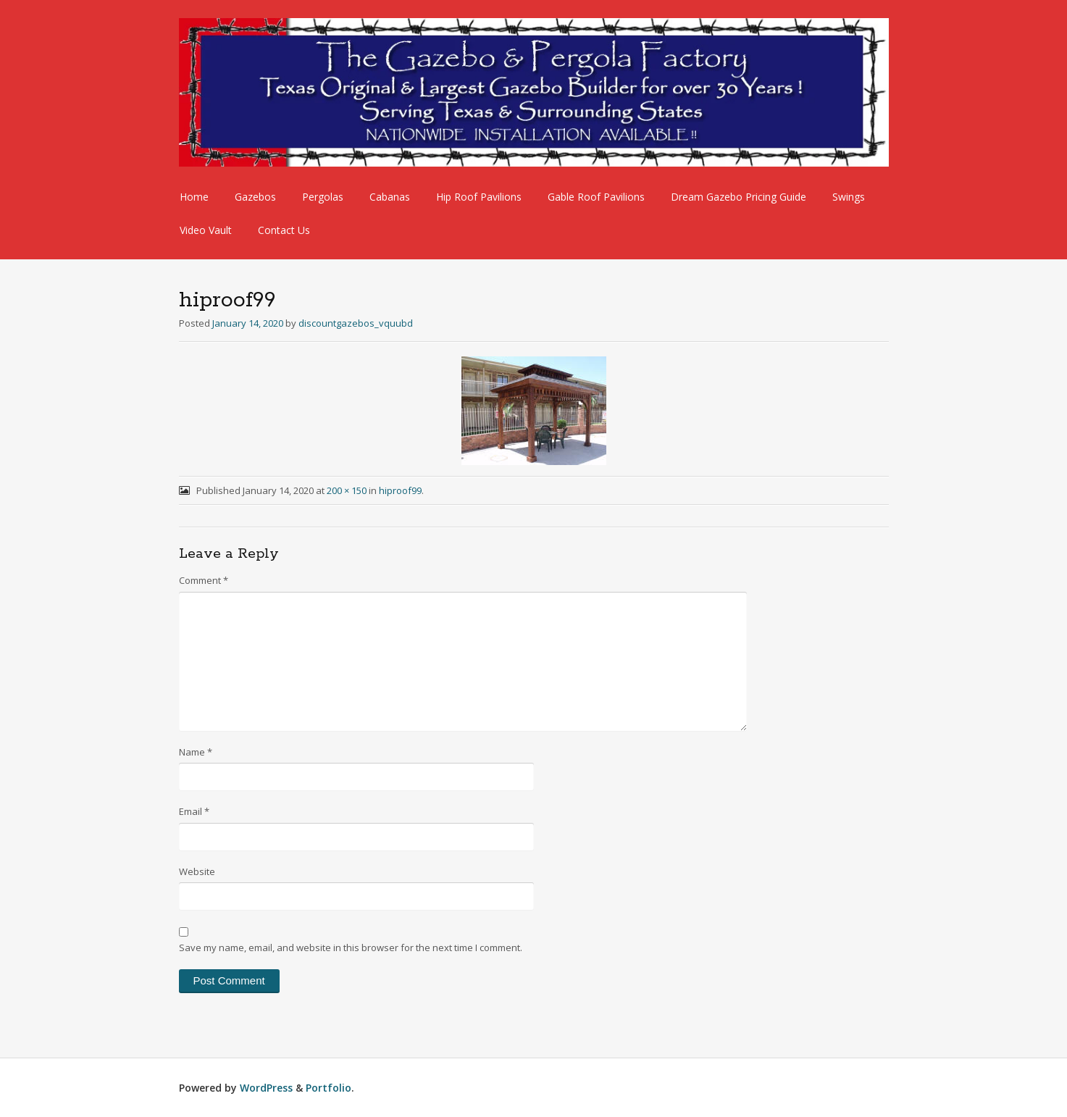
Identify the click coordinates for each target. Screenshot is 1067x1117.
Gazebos (255, 197)
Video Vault (206, 230)
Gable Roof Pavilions (596, 197)
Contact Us (284, 230)
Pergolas (322, 197)
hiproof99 (400, 490)
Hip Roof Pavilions (479, 197)
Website (197, 871)
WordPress (266, 1088)
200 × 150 (347, 490)
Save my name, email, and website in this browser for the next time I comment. (350, 947)
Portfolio (328, 1088)
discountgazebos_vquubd (355, 323)
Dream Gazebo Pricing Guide (738, 197)
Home (194, 197)
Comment (203, 580)
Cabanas (389, 197)
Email (194, 811)
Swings (848, 197)
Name (195, 751)
